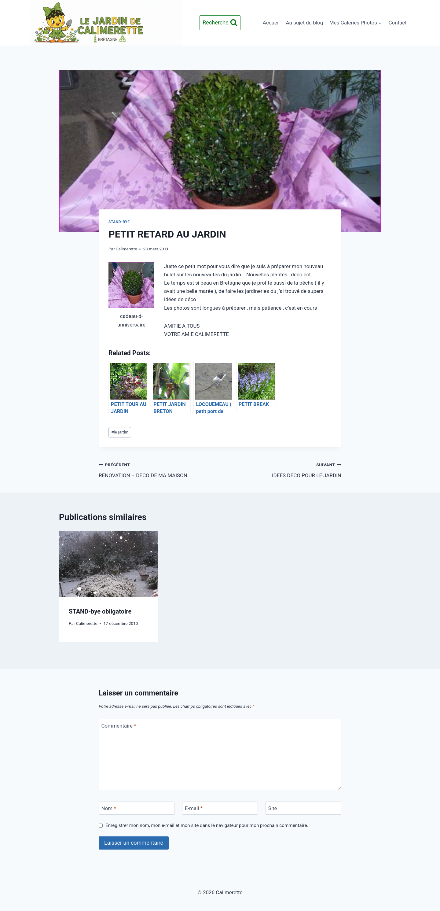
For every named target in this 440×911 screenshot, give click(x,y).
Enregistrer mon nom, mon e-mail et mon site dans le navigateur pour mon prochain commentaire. (206, 825)
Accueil (271, 23)
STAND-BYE (119, 222)
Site (272, 808)
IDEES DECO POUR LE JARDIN (283, 469)
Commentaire (118, 726)
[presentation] (108, 564)
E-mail (194, 808)
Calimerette (126, 248)
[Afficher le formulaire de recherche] (220, 22)
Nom (108, 808)
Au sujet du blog (304, 23)
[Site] (303, 808)
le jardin (119, 432)
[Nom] (136, 808)
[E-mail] (220, 808)
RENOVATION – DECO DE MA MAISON (157, 469)
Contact (397, 23)
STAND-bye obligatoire (100, 611)
